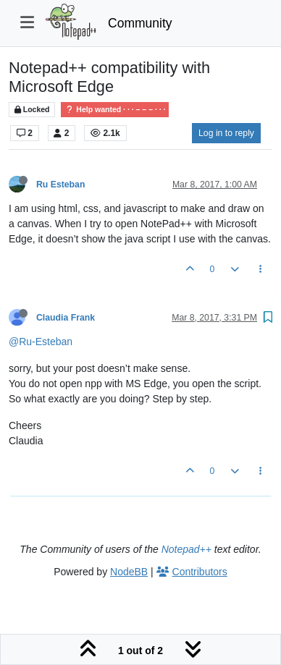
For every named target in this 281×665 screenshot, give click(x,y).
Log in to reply (226, 133)
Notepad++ (186, 549)
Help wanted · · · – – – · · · (114, 109)
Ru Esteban (60, 184)
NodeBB (129, 571)
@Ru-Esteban (40, 341)
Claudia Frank (65, 318)
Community (140, 23)
